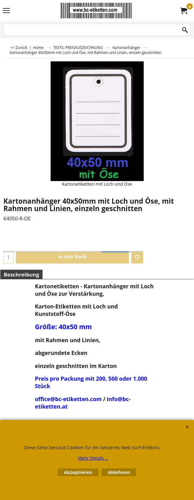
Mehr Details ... (93, 458)
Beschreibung (21, 274)
